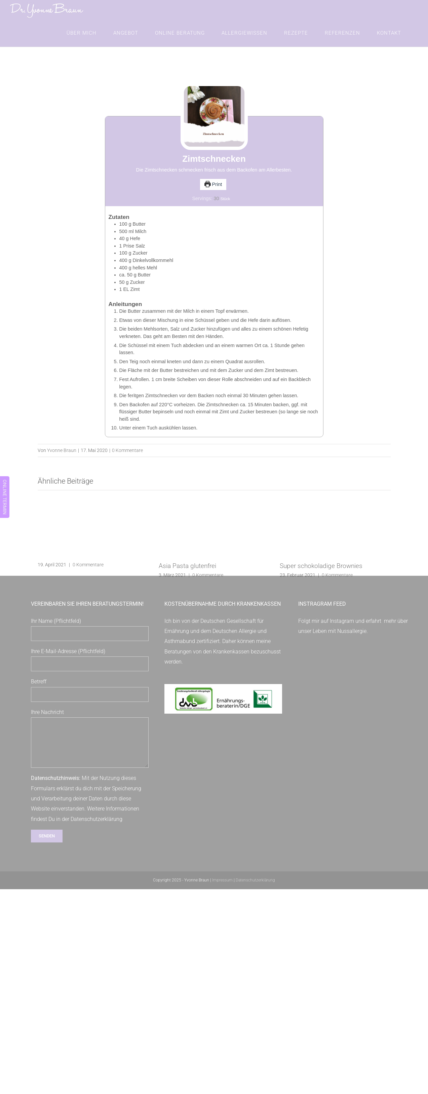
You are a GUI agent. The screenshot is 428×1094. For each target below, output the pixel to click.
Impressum (222, 886)
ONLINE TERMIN (4, 497)
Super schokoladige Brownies (321, 572)
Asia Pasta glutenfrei (187, 572)
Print (213, 191)
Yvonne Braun (61, 457)
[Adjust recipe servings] (216, 205)
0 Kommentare (127, 457)
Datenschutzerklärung (96, 826)
